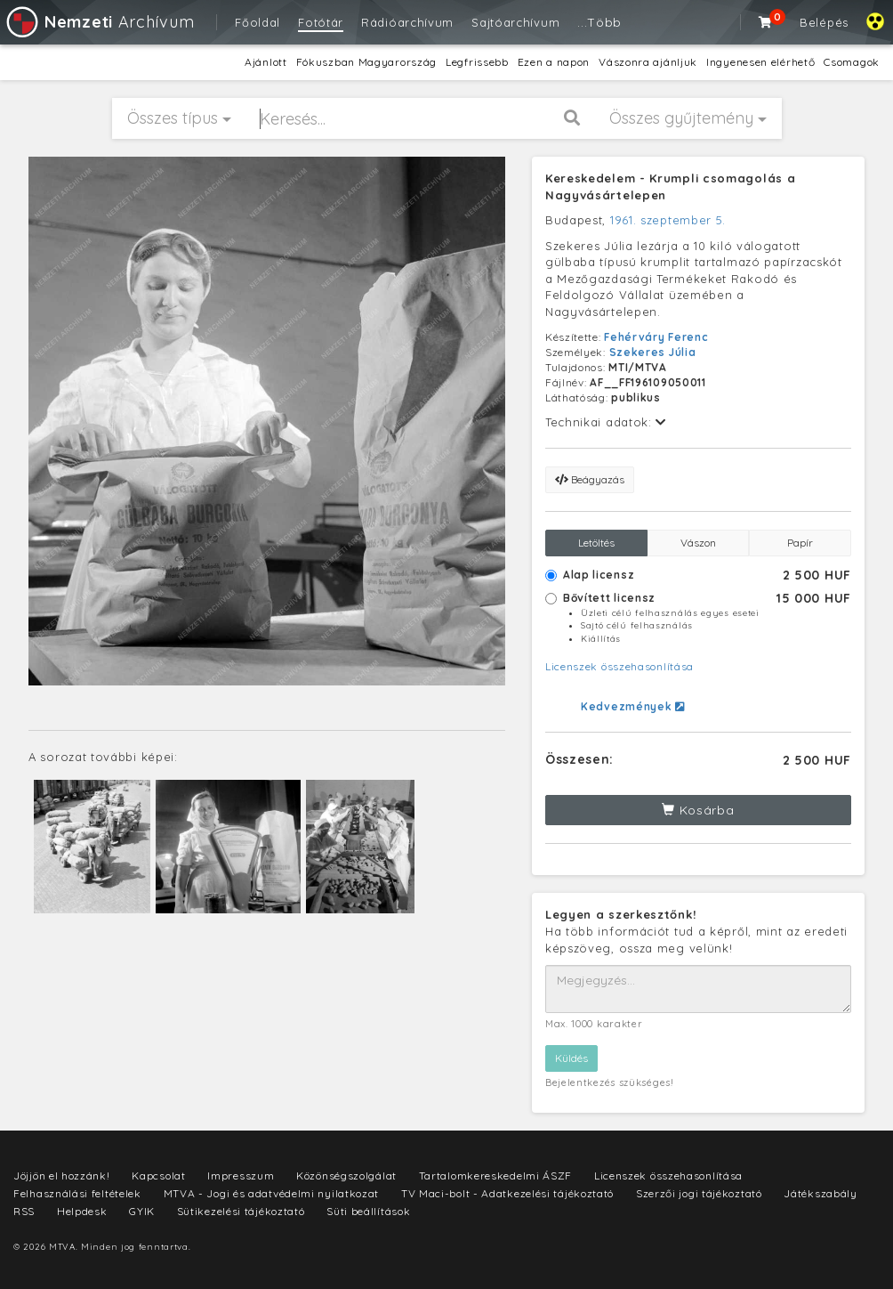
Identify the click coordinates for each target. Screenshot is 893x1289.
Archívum (99, 21)
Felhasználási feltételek (77, 1193)
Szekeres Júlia (652, 352)
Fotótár (320, 22)
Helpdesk (82, 1211)
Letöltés (596, 542)
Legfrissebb (477, 62)
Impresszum (240, 1175)
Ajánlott (266, 62)
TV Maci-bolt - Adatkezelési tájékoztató (507, 1193)
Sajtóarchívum (515, 22)
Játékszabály (820, 1193)
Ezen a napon (554, 62)
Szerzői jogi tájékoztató (699, 1193)
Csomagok (852, 62)
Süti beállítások (368, 1211)
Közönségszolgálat (346, 1175)
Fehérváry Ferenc (656, 337)
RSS (24, 1211)
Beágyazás (589, 479)
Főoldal (257, 22)
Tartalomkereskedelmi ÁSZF (496, 1175)
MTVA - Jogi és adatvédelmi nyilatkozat (272, 1193)
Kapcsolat (158, 1175)
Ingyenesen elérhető (760, 62)
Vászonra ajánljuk (648, 62)
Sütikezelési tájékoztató (241, 1211)
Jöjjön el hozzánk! (61, 1175)
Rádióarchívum (407, 22)
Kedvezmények (633, 706)
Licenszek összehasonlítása (619, 666)
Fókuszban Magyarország (366, 62)
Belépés (824, 22)
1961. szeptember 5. (668, 220)
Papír (800, 542)
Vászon (698, 542)
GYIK (142, 1211)
